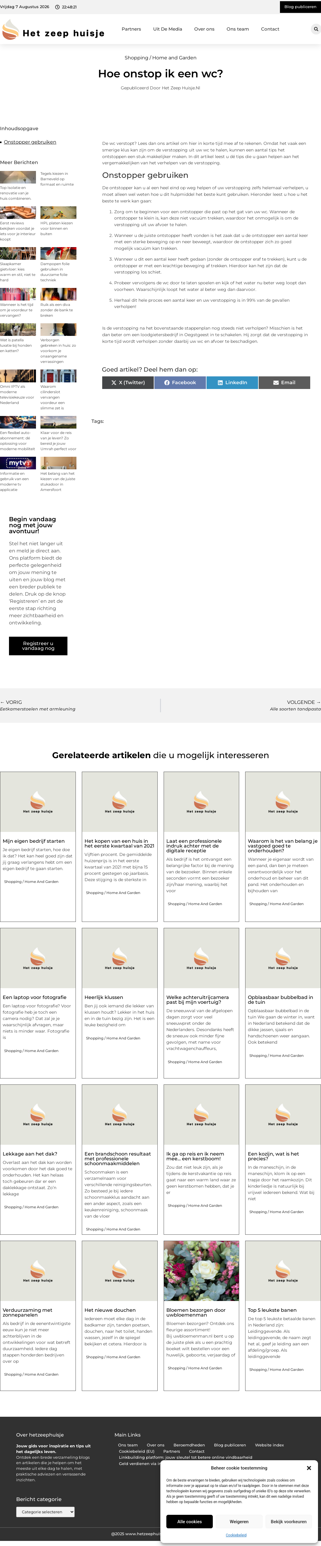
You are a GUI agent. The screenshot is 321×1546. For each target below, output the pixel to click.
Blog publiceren (230, 1445)
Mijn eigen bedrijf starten (34, 841)
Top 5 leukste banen (272, 1310)
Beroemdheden (189, 1445)
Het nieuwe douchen (110, 1310)
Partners (131, 29)
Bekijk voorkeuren (289, 1521)
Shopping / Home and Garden (161, 58)
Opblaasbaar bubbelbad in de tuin (280, 999)
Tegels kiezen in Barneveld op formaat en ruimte (57, 179)
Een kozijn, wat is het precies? (273, 1156)
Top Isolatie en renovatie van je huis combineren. (15, 193)
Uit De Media (167, 29)
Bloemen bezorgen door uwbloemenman (196, 1312)
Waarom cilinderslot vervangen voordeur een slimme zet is (52, 397)
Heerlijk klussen (104, 997)
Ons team (238, 29)
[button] (309, 1468)
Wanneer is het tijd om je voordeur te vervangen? (16, 310)
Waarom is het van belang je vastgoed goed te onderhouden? (283, 846)
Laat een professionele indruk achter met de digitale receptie (194, 846)
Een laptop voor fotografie (35, 997)
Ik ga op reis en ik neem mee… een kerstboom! (195, 1156)
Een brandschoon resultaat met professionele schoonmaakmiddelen (118, 1158)
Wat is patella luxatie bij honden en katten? (16, 345)
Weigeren (239, 1521)
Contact (270, 29)
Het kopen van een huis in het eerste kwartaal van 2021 (119, 843)
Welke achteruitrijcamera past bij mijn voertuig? (197, 999)
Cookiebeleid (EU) (136, 1451)
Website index (269, 1445)
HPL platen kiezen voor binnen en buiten (56, 228)
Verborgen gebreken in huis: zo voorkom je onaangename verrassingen (58, 351)
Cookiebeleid (236, 1535)
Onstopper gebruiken (30, 142)
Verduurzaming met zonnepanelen (27, 1312)
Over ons (204, 29)
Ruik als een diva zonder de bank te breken (56, 310)
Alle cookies (189, 1521)
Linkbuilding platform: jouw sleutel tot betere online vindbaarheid (185, 1457)
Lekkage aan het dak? (30, 1154)
